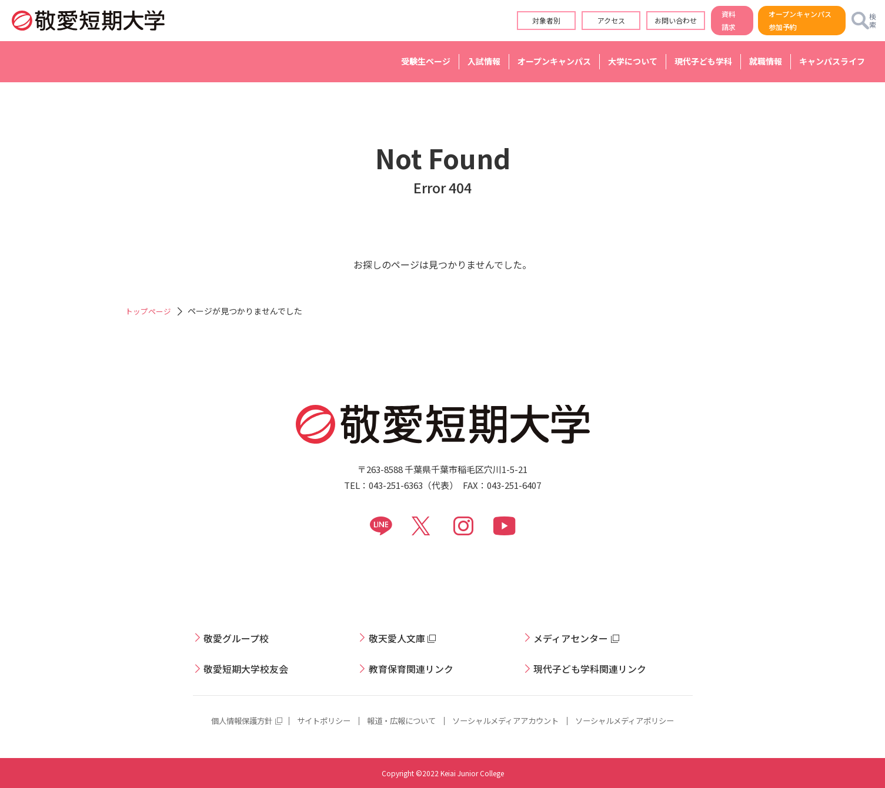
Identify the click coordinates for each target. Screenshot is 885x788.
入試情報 (483, 61)
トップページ (150, 311)
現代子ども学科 (703, 61)
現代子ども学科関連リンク (596, 668)
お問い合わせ (634, 20)
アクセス (569, 20)
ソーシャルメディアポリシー (636, 720)
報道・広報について (398, 720)
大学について (632, 61)
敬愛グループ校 (240, 637)
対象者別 (505, 20)
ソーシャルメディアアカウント (509, 720)
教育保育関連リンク (416, 668)
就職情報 (765, 61)
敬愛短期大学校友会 (251, 668)
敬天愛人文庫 (400, 637)
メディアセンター (575, 637)
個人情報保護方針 (229, 720)
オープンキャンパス (554, 61)
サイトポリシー (316, 720)
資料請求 (694, 20)
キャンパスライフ (832, 61)
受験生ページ (425, 61)
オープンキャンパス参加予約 (780, 20)
